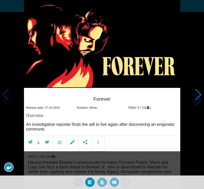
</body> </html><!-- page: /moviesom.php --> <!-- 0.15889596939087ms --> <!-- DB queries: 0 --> (102, 94)
